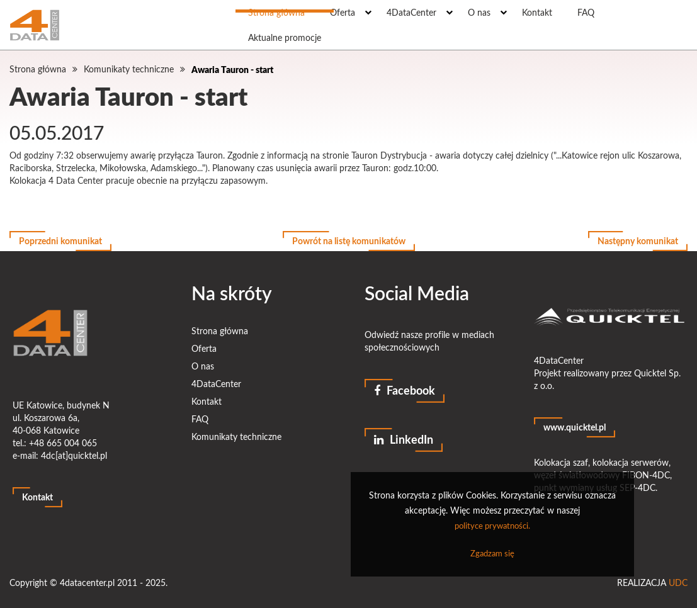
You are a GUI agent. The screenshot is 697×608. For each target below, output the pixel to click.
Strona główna (37, 69)
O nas (202, 366)
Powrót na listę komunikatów (348, 241)
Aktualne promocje (284, 37)
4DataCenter (216, 384)
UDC (678, 582)
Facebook (404, 390)
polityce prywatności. (492, 525)
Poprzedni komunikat (60, 241)
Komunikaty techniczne (129, 69)
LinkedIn (403, 439)
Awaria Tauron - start (232, 69)
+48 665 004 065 (63, 443)
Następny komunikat (638, 241)
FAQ (199, 419)
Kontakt (37, 497)
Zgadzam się (492, 553)
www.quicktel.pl (574, 427)
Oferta (204, 348)
